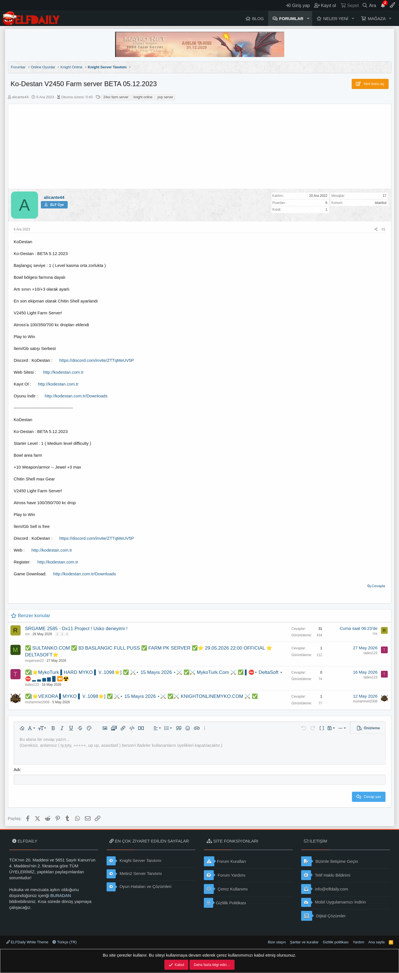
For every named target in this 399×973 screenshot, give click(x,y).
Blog (258, 18)
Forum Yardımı (225, 875)
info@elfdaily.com (324, 889)
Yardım (358, 942)
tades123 (370, 653)
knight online (142, 97)
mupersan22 (34, 661)
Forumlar (291, 18)
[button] (308, 18)
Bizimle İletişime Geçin (329, 861)
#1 (383, 229)
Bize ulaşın (277, 942)
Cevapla (378, 586)
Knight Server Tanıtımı (134, 860)
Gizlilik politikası (336, 942)
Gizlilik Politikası (225, 903)
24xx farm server (115, 97)
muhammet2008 (37, 702)
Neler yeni (335, 18)
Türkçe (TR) (64, 942)
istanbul (380, 203)
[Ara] (369, 5)
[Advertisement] (199, 146)
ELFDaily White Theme (27, 942)
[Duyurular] (383, 5)
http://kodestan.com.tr (63, 372)
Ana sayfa (376, 942)
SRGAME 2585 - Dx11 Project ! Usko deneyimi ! (76, 628)
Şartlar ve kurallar (304, 942)
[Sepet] (349, 5)
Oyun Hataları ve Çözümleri (139, 886)
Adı (17, 769)
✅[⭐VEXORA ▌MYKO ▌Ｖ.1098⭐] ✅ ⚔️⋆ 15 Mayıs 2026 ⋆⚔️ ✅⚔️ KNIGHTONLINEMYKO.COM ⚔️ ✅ (141, 696)
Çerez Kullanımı (226, 889)
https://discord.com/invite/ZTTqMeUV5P (96, 360)
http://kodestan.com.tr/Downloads (76, 395)
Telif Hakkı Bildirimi (325, 875)
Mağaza (376, 18)
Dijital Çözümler (323, 916)
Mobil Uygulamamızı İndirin (333, 902)
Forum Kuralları (225, 861)
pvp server (165, 97)
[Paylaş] (376, 229)
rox (27, 634)
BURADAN (60, 895)
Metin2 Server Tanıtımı (134, 873)
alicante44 (20, 97)
